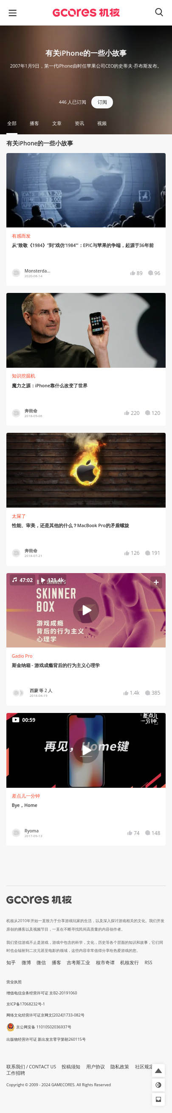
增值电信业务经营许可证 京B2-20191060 (41, 993)
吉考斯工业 (78, 962)
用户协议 (95, 1067)
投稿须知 (71, 1067)
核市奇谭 (105, 962)
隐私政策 (119, 1067)
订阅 (102, 102)
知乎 (11, 962)
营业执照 (14, 982)
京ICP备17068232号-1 (25, 1004)
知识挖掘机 (23, 376)
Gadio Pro (22, 656)
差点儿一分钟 (26, 796)
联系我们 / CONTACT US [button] (31, 1067)
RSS (148, 962)
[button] (86, 610)
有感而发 (21, 236)
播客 (56, 962)
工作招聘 (15, 1073)
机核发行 (129, 962)
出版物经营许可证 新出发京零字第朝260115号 (46, 1039)
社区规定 (144, 1067)
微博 (26, 962)
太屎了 (19, 516)
